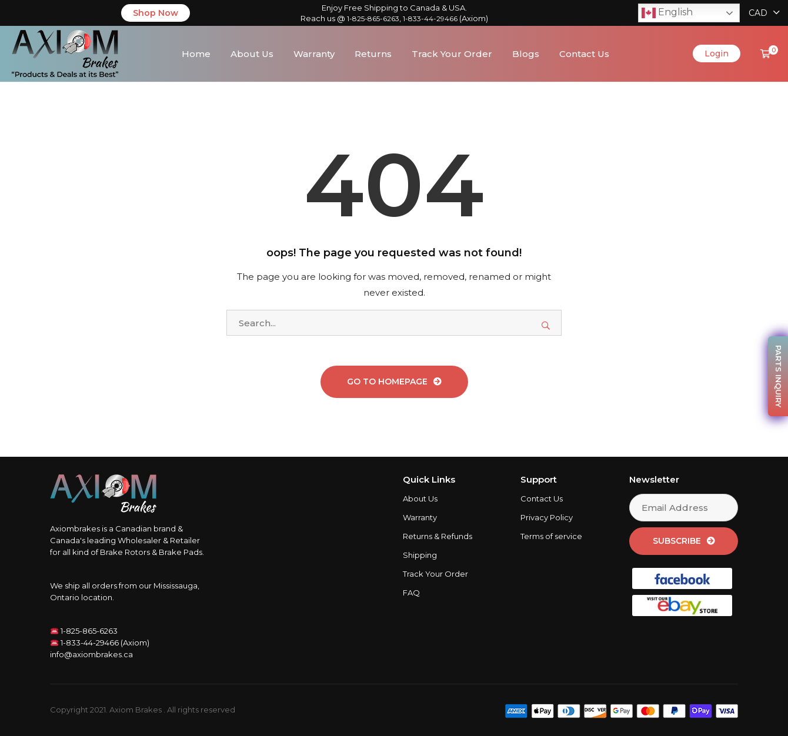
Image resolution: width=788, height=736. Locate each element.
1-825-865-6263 (373, 18)
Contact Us (584, 53)
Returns (373, 53)
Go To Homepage (387, 382)
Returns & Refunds (437, 536)
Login (716, 54)
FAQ (411, 593)
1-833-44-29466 (430, 18)
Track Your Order (452, 53)
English (667, 13)
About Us (252, 53)
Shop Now (155, 13)
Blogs (525, 53)
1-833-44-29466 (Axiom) (100, 643)
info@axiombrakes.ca (91, 655)
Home (196, 53)
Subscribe (677, 541)
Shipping (420, 555)
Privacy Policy (546, 518)
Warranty (314, 53)
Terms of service (551, 536)
